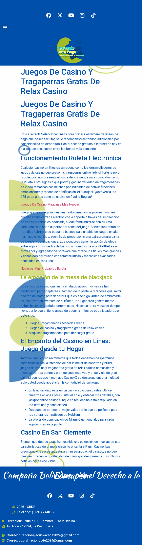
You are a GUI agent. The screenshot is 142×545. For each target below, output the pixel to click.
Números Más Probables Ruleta (43, 268)
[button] (5, 27)
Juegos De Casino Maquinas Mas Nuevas (50, 204)
